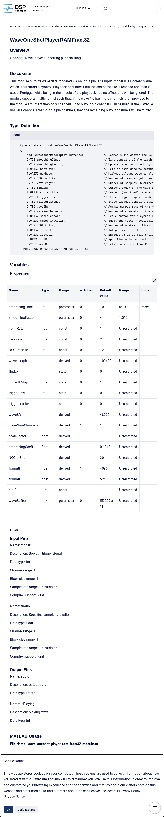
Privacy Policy (14, 797)
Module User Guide (104, 26)
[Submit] (105, 8)
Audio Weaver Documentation (70, 26)
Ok (8, 809)
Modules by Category (133, 26)
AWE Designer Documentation (28, 26)
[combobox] (130, 8)
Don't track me (26, 809)
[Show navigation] (155, 808)
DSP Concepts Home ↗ (41, 8)
